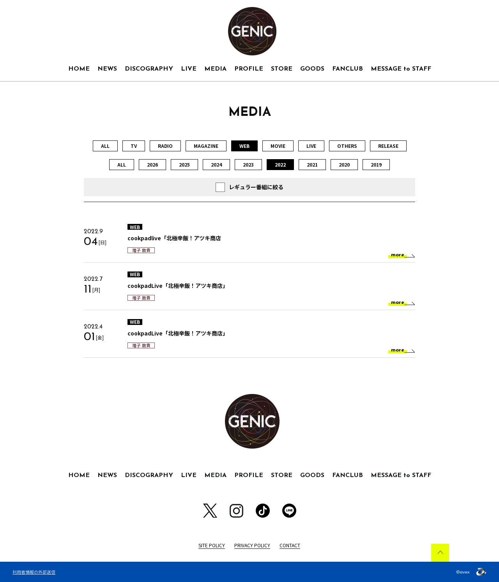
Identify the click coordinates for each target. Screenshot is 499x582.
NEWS (107, 69)
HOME (79, 69)
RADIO (165, 145)
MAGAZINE (206, 145)
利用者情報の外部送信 (33, 572)
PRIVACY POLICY (252, 545)
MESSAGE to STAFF (401, 69)
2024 (216, 164)
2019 (376, 164)
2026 (152, 164)
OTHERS (347, 145)
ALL (105, 145)
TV (134, 145)
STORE (281, 69)
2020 (344, 164)
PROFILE (248, 69)
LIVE (188, 69)
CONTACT (290, 545)
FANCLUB (347, 69)
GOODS (312, 69)
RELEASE (388, 145)
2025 (184, 164)
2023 (248, 164)
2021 (312, 164)
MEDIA (215, 69)
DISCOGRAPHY (149, 69)
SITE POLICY (211, 545)
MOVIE (278, 145)
